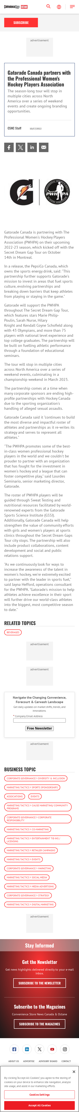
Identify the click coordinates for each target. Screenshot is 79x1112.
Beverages (13, 632)
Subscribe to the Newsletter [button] (40, 983)
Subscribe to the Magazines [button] (39, 1024)
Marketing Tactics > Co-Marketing (28, 829)
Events (35, 796)
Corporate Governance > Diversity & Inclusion (36, 778)
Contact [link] (66, 1061)
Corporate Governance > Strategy (28, 895)
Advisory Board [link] (48, 1061)
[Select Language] (59, 6)
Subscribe (21, 22)
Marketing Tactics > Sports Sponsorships (32, 787)
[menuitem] (9, 147)
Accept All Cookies (39, 1105)
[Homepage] (16, 7)
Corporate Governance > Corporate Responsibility (29, 819)
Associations (15, 796)
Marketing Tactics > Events (23, 859)
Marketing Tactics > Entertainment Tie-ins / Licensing (33, 840)
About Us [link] (13, 1061)
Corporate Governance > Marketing (29, 868)
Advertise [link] (29, 1061)
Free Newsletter (39, 728)
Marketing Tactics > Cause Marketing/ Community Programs (37, 807)
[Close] (74, 1071)
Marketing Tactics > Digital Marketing (30, 904)
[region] (39, 1089)
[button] (72, 6)
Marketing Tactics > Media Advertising (30, 886)
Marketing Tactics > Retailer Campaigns (31, 850)
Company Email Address (28, 716)
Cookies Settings (39, 1094)
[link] (9, 147)
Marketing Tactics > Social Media (27, 877)
